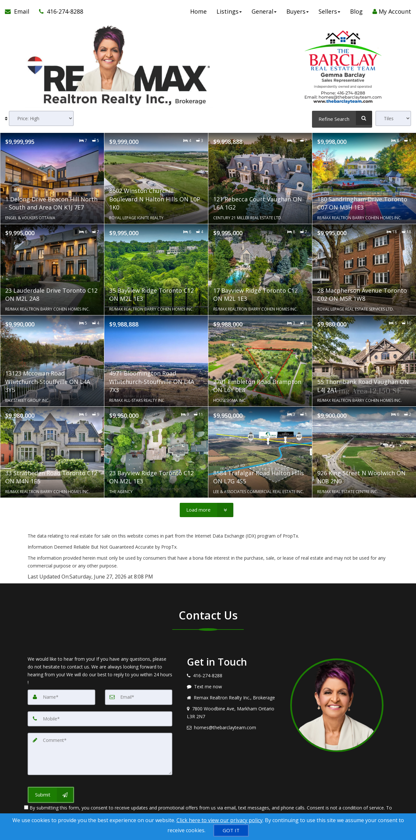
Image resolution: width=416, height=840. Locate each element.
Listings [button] (229, 13)
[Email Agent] (19, 13)
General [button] (264, 13)
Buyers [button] (297, 13)
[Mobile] (100, 718)
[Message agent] (233, 687)
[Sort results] (41, 118)
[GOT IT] (231, 830)
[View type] (393, 118)
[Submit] (51, 793)
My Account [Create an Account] (391, 13)
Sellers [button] (329, 13)
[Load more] (206, 510)
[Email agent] (233, 728)
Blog (356, 13)
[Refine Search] (342, 118)
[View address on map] (233, 712)
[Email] (139, 697)
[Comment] (100, 752)
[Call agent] (58, 13)
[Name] (61, 697)
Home (198, 13)
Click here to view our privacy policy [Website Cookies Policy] (219, 820)
